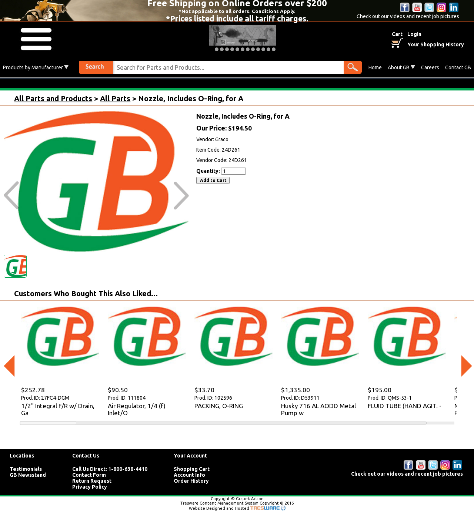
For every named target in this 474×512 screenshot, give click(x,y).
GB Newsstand (28, 475)
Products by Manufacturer (36, 67)
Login (414, 34)
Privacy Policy (89, 487)
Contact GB (458, 67)
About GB (401, 67)
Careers (430, 67)
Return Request (91, 481)
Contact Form (89, 475)
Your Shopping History (435, 44)
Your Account (190, 456)
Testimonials (26, 469)
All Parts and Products (53, 98)
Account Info (189, 475)
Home (375, 67)
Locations (22, 456)
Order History (191, 481)
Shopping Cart (192, 469)
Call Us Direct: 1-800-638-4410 (109, 469)
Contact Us (85, 456)
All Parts (115, 98)
